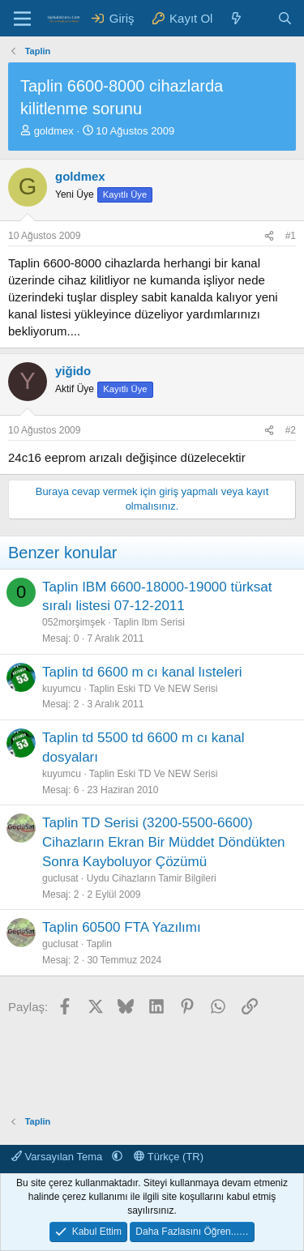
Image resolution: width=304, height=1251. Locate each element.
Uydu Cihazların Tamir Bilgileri (151, 878)
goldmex (54, 131)
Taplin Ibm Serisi (149, 622)
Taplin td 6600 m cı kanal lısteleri (142, 672)
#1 (290, 235)
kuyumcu (61, 688)
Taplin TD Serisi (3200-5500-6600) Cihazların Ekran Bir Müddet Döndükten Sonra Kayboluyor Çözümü (163, 842)
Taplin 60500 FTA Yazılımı (121, 927)
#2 (290, 430)
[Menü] (22, 18)
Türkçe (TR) (168, 1157)
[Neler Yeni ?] (236, 18)
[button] (117, 1156)
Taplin (99, 944)
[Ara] (285, 18)
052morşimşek (73, 622)
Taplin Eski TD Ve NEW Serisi (153, 688)
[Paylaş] (269, 236)
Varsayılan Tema (58, 1157)
